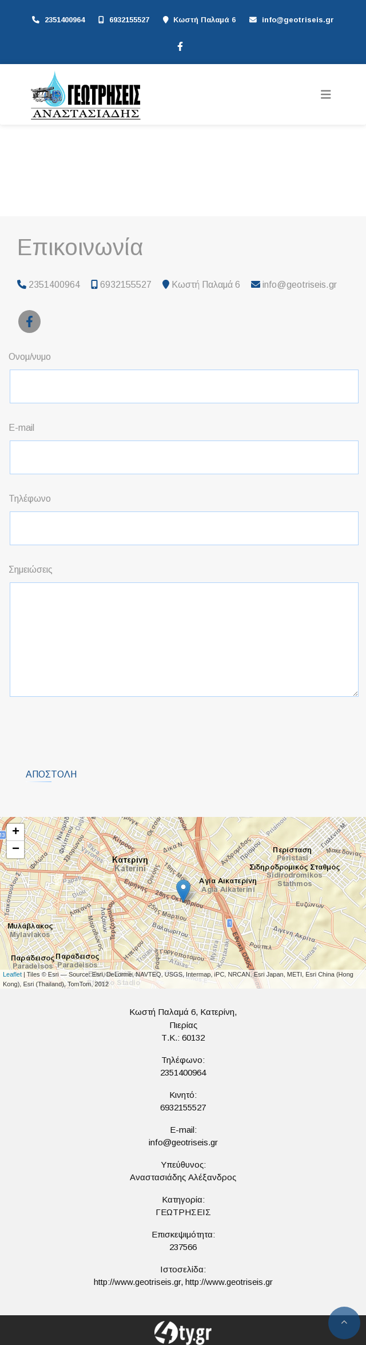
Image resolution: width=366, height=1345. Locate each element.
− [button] (15, 849)
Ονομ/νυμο (30, 357)
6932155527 (129, 19)
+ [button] (15, 832)
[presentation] (98, 728)
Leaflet (12, 974)
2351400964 (65, 19)
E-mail (21, 428)
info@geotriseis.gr (298, 19)
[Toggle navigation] (326, 94)
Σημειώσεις (31, 569)
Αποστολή (51, 774)
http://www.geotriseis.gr (137, 1282)
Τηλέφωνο (30, 498)
